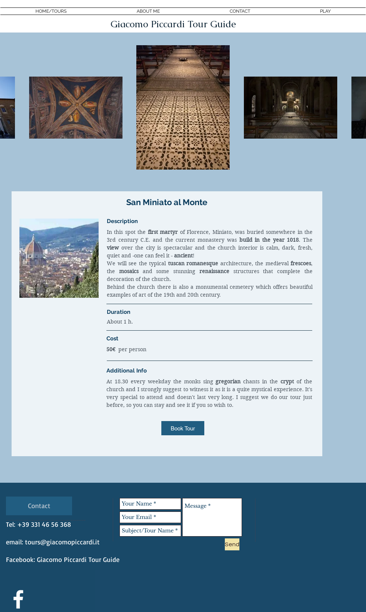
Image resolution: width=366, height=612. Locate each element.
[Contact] (39, 506)
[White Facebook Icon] (18, 599)
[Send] (232, 544)
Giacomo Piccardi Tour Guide (78, 559)
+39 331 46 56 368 (44, 524)
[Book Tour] (182, 428)
